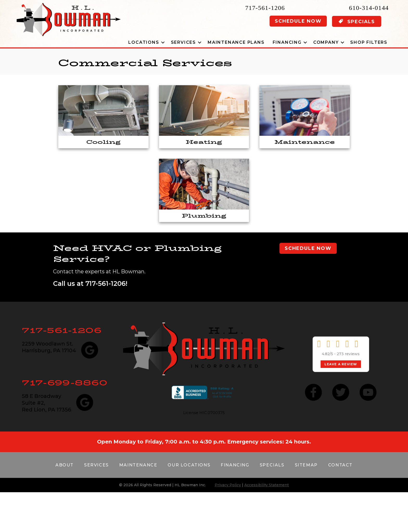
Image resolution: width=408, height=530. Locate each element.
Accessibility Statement (266, 485)
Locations (143, 42)
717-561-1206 (265, 7)
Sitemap (306, 465)
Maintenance (138, 465)
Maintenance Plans (236, 42)
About (64, 465)
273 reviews (348, 354)
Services (183, 42)
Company (326, 42)
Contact (340, 465)
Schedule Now (298, 21)
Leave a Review (340, 364)
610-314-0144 (369, 7)
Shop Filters (368, 42)
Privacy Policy (228, 485)
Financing (287, 42)
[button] (163, 42)
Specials (272, 465)
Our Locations (189, 465)
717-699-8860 (64, 383)
